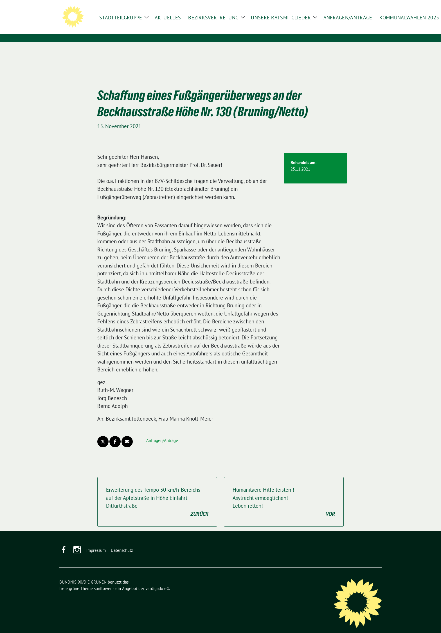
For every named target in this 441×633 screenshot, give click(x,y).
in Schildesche (125, 31)
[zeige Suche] (371, 5)
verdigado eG (157, 579)
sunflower (103, 579)
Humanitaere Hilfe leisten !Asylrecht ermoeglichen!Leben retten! (284, 493)
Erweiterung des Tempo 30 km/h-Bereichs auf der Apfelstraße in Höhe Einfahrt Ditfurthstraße (157, 493)
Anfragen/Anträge (162, 431)
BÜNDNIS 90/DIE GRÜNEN (140, 23)
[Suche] (363, 5)
